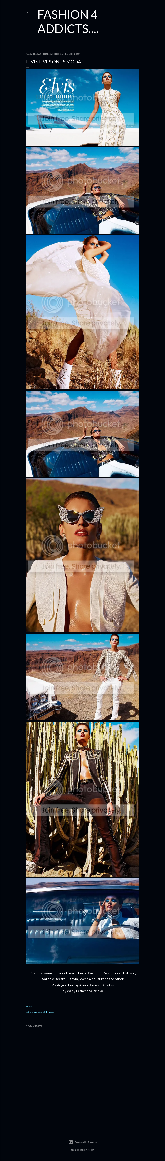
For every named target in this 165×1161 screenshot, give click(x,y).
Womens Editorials (44, 1011)
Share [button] (29, 1006)
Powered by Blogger (82, 1142)
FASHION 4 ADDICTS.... (68, 21)
